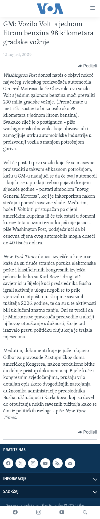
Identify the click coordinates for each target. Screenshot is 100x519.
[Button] (87, 66)
